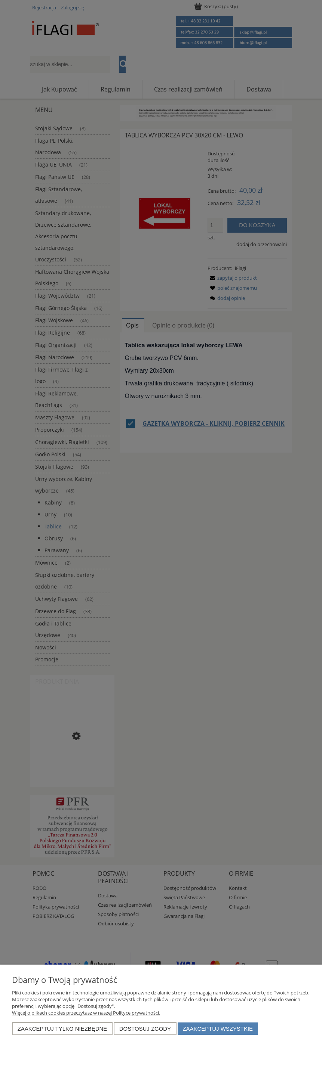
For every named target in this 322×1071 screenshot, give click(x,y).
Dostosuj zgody (145, 1028)
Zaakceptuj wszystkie (218, 1028)
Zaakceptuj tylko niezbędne (62, 1028)
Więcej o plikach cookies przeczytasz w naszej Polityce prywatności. (86, 1012)
